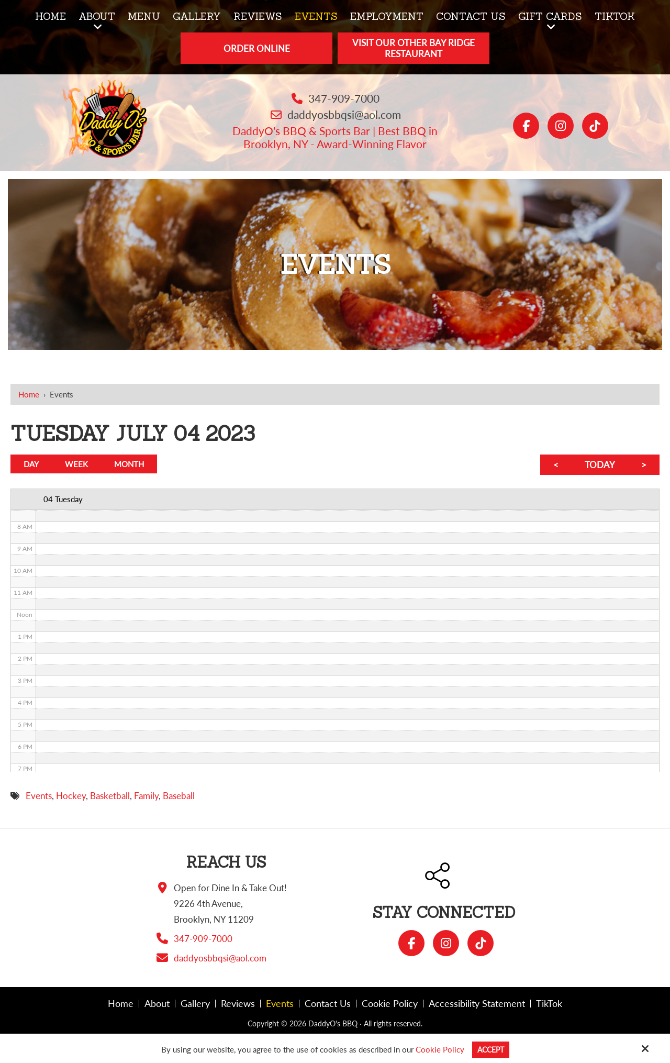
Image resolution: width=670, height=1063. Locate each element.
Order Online (257, 48)
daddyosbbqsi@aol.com (344, 114)
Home (28, 394)
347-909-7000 (343, 98)
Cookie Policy (438, 1049)
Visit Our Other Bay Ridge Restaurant (413, 48)
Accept (491, 1049)
